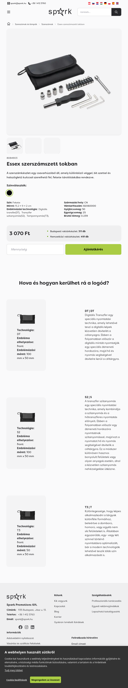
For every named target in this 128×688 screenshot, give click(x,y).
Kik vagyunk (60, 600)
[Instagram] (26, 626)
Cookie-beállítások (16, 679)
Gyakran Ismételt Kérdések (69, 622)
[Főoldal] (26, 597)
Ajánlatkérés (93, 249)
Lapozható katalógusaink (106, 611)
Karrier (58, 616)
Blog (56, 611)
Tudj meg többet (14, 670)
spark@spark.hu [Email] (24, 619)
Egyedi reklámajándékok (105, 606)
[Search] (116, 12)
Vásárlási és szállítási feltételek (23, 643)
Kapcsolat (59, 606)
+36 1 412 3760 (39, 3)
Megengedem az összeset (45, 679)
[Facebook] (20, 626)
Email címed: (79, 643)
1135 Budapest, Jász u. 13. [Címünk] (32, 609)
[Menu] (9, 12)
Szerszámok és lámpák (26, 24)
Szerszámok (47, 24)
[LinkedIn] (32, 626)
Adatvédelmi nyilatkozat (20, 638)
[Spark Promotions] (60, 12)
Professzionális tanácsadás (106, 600)
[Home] (9, 24)
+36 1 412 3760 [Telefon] (26, 614)
